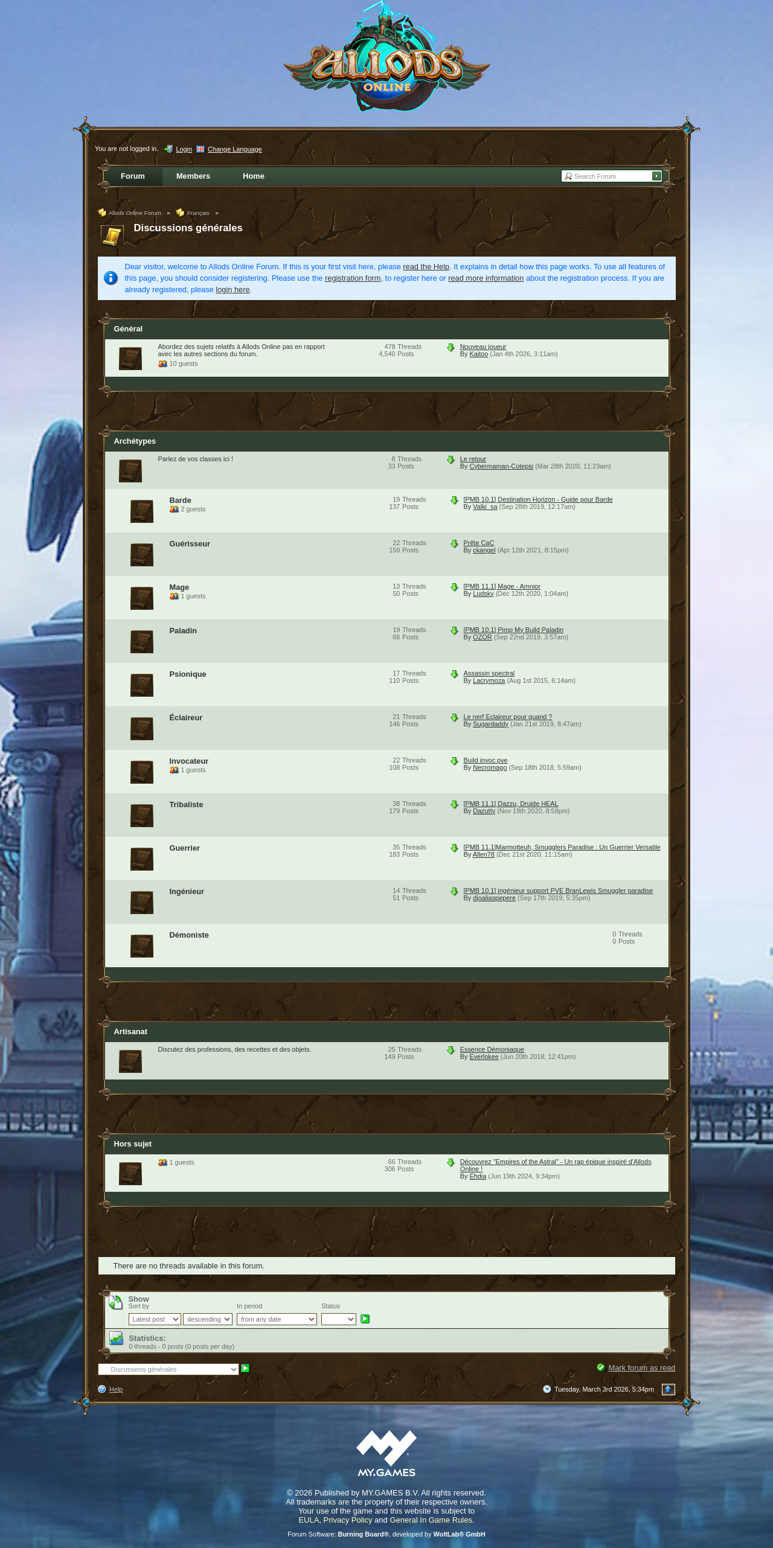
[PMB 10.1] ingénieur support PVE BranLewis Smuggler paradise (558, 890)
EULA (308, 1519)
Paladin (183, 630)
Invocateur (189, 761)
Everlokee (483, 1056)
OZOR (482, 637)
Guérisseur (190, 543)
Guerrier (185, 847)
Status (330, 1306)
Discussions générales (188, 228)
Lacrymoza (489, 680)
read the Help (426, 266)
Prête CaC (479, 542)
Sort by (139, 1306)
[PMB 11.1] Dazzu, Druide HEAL (511, 803)
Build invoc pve (486, 760)
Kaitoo (478, 353)
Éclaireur (186, 717)
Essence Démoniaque (492, 1049)
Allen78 (484, 854)
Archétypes (135, 441)
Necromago (490, 767)
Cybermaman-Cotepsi (501, 466)
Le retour (473, 458)
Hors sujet (133, 1143)
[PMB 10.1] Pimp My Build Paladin (514, 629)
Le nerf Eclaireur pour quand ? (508, 716)
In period (249, 1306)
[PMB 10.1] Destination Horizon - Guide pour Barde (538, 499)
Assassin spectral (489, 673)
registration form (352, 278)
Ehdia (477, 1176)
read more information (486, 278)
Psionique (188, 674)
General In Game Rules (431, 1519)
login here (232, 289)
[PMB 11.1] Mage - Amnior (502, 586)
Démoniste (189, 934)
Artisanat (130, 1031)
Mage (180, 587)
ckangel (484, 550)
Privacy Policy (348, 1519)
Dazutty (484, 810)
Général (128, 328)
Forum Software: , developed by (386, 1534)
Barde (180, 500)
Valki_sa (485, 506)
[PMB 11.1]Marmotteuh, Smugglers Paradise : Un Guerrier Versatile (562, 847)
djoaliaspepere (494, 897)
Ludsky (483, 593)
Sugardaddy (490, 724)
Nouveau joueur (483, 346)
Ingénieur (187, 891)
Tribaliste (187, 804)
